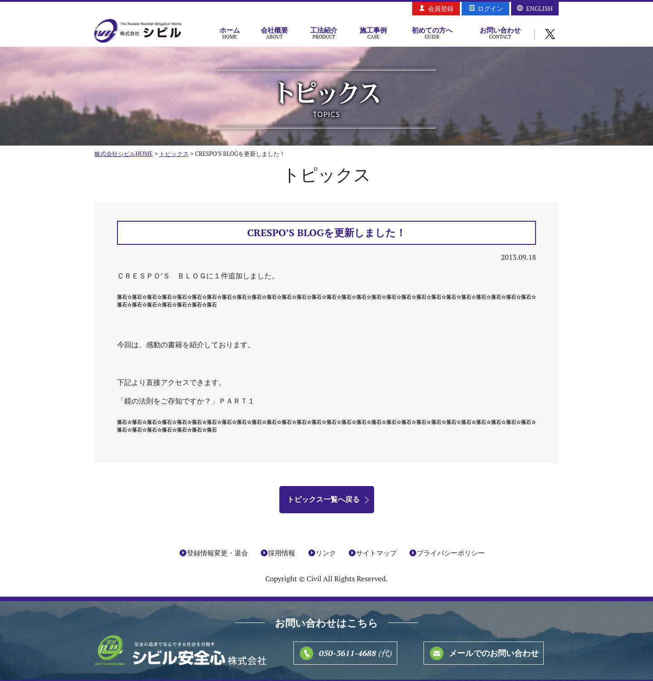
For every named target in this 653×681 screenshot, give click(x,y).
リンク (326, 552)
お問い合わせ (500, 32)
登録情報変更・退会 (217, 552)
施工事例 (373, 32)
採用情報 (281, 552)
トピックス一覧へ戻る (323, 499)
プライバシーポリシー (451, 552)
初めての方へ (432, 32)
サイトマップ (376, 552)
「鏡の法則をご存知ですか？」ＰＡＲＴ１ (186, 401)
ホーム (229, 32)
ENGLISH (539, 8)
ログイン (490, 8)
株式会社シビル (137, 31)
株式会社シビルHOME (123, 154)
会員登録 (440, 8)
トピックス (174, 154)
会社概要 (274, 32)
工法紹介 (324, 32)
